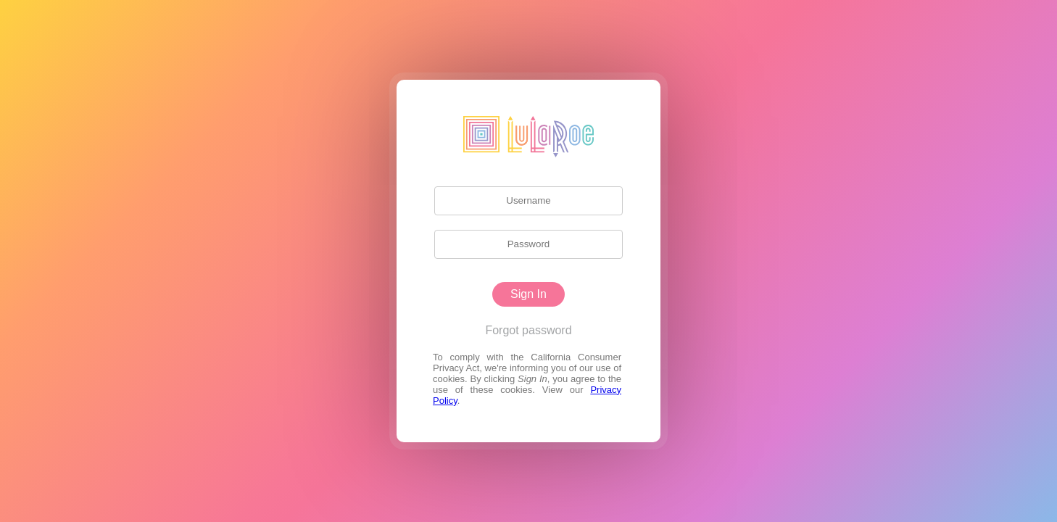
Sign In (528, 294)
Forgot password (528, 330)
